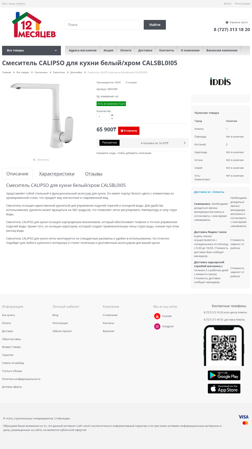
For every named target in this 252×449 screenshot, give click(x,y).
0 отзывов (131, 82)
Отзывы (94, 173)
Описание (17, 173)
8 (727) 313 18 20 (213, 312)
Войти (227, 3)
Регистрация (242, 3)
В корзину (130, 130)
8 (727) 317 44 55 (214, 319)
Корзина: (238, 22)
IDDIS (118, 82)
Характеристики (56, 173)
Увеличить (43, 159)
